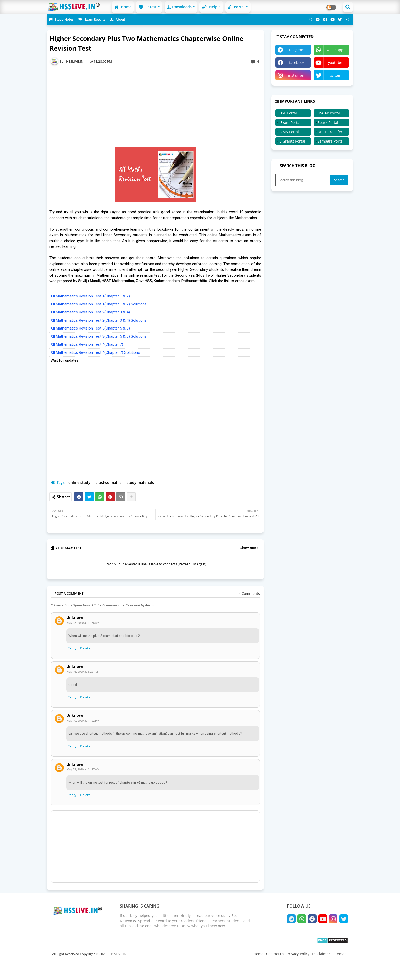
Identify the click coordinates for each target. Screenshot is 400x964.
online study (79, 482)
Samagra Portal (331, 141)
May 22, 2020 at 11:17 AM (83, 769)
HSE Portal (288, 113)
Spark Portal (328, 122)
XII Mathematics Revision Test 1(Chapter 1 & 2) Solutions (99, 304)
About (117, 19)
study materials (140, 482)
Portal (236, 6)
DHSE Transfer (330, 131)
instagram (296, 75)
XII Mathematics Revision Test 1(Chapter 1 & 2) (90, 296)
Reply (72, 648)
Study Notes (61, 19)
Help (209, 6)
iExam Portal (290, 122)
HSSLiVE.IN (118, 953)
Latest (148, 6)
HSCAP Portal (329, 113)
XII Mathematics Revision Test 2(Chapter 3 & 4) (90, 312)
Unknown (75, 617)
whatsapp (335, 49)
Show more (249, 547)
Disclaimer (321, 953)
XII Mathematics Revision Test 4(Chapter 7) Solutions (95, 352)
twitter (335, 75)
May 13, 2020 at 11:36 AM (83, 623)
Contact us (275, 953)
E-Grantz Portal (292, 141)
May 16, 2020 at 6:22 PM (82, 671)
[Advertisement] (157, 108)
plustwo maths (108, 482)
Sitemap (340, 953)
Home (122, 6)
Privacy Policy (298, 953)
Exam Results (91, 19)
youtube (335, 62)
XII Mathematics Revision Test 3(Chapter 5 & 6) (90, 328)
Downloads (179, 6)
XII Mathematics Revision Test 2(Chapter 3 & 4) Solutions (99, 320)
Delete (85, 648)
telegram (296, 49)
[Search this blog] (303, 180)
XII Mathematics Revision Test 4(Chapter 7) (87, 344)
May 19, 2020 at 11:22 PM (83, 720)
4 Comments (249, 593)
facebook (296, 62)
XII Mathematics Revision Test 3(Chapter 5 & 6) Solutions (99, 336)
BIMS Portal (289, 131)
